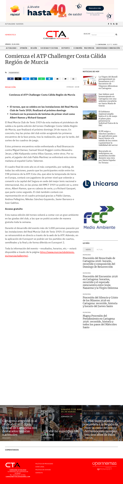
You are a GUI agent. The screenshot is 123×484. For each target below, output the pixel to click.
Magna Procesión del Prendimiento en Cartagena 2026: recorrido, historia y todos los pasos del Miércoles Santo (100, 321)
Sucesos (19, 24)
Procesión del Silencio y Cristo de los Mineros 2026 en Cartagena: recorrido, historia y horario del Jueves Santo (100, 302)
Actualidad (10, 24)
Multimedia (89, 48)
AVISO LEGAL (39, 467)
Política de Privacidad (44, 464)
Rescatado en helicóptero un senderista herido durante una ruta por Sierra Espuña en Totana (107, 157)
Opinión (24, 48)
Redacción (10, 87)
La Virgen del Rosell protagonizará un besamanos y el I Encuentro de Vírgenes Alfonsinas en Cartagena (108, 82)
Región (35, 48)
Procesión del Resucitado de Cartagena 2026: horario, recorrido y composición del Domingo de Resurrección (99, 262)
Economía (78, 48)
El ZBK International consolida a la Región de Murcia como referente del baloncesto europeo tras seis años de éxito (101, 428)
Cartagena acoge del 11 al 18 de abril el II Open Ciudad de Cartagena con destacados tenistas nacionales (19, 428)
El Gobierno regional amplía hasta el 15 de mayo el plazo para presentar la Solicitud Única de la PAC (108, 118)
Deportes (66, 48)
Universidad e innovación (108, 48)
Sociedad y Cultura (50, 48)
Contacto (39, 473)
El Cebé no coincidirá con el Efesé (61, 433)
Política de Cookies (43, 470)
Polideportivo (14, 73)
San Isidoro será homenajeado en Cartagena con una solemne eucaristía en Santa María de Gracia (108, 100)
